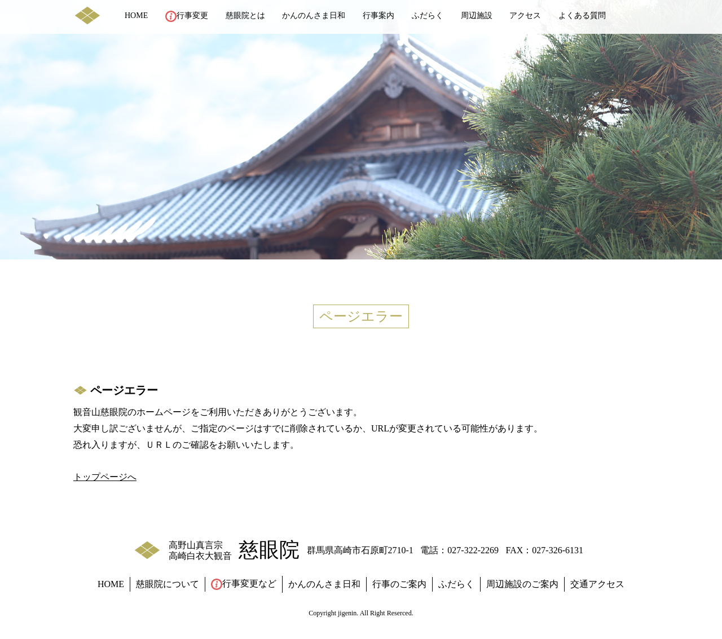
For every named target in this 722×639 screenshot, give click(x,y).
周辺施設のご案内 (522, 584)
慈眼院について (167, 584)
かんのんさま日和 (313, 15)
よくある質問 (582, 15)
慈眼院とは (245, 15)
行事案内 (378, 15)
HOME (136, 15)
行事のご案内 (399, 584)
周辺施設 (476, 15)
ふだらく (427, 15)
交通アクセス (597, 584)
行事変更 (186, 16)
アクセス (525, 15)
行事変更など (243, 584)
